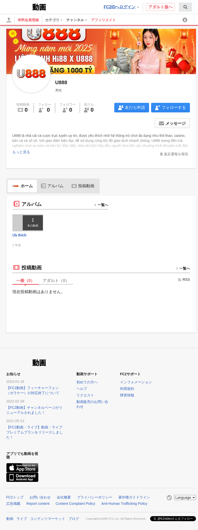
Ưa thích (19, 235)
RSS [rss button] (184, 279)
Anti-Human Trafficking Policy (124, 504)
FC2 (18, 7)
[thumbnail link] (28, 222)
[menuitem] (185, 7)
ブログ (73, 518)
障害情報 (127, 395)
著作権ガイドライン (134, 497)
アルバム (52, 186)
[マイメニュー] (185, 20)
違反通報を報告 (176, 154)
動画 (9, 518)
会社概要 (64, 497)
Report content (38, 504)
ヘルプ (81, 389)
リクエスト (85, 395)
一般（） (25, 280)
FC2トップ (14, 497)
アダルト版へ (160, 7)
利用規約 (127, 389)
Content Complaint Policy (75, 504)
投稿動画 (83, 186)
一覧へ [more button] (101, 205)
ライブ (21, 518)
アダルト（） (56, 280)
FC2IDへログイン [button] (121, 7)
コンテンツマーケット (47, 518)
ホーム (22, 186)
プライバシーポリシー (94, 497)
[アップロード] (8, 20)
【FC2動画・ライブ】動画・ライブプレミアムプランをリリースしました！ (34, 432)
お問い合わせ (40, 497)
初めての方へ (87, 382)
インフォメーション (136, 382)
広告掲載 (13, 504)
